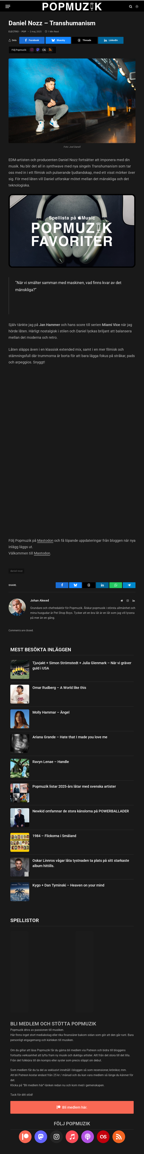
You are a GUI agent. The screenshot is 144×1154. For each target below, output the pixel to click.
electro (13, 31)
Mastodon (45, 540)
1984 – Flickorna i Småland (54, 836)
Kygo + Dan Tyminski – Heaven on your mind (68, 885)
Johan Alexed (39, 600)
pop (24, 31)
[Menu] (7, 6)
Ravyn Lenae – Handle (50, 762)
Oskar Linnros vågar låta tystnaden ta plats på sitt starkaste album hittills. (80, 863)
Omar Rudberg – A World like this (59, 687)
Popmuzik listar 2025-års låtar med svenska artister (74, 786)
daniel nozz (16, 571)
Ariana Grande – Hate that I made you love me (69, 737)
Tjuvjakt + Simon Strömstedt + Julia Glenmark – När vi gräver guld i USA (81, 665)
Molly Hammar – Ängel (50, 712)
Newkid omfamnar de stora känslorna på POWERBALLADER (80, 811)
